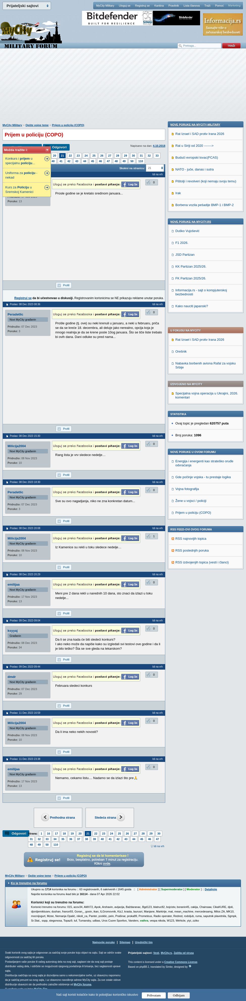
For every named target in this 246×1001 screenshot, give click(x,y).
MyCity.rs (166, 953)
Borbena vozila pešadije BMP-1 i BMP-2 (204, 530)
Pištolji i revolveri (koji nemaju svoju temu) (205, 507)
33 (156, 155)
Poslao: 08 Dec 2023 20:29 (25, 574)
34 (55, 839)
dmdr (12, 677)
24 (86, 155)
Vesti (156, 953)
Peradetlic (15, 314)
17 (56, 833)
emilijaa (14, 584)
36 (70, 839)
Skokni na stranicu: (132, 168)
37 (78, 839)
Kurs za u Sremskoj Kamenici (19, 189)
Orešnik (181, 222)
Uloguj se (124, 5)
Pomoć (219, 5)
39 (94, 839)
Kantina (159, 5)
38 (86, 839)
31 (141, 155)
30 (133, 155)
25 (93, 155)
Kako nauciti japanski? (191, 632)
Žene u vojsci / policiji (190, 372)
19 (72, 833)
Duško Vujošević (187, 556)
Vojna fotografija (187, 360)
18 (64, 833)
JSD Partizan (185, 580)
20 (54, 155)
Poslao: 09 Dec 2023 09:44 (25, 666)
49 (124, 161)
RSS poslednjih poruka (192, 421)
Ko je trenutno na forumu (29, 883)
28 (117, 155)
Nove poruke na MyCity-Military (195, 450)
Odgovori (59, 147)
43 (76, 161)
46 (100, 161)
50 (131, 161)
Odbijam (179, 995)
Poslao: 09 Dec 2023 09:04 (25, 620)
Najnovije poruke (103, 942)
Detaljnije (211, 889)
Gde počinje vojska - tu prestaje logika (203, 348)
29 (125, 155)
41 (61, 161)
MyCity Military (105, 5)
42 (68, 161)
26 (101, 155)
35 (62, 839)
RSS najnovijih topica (190, 410)
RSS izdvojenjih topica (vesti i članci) (202, 433)
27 (109, 155)
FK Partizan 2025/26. (190, 604)
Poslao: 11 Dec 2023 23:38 (25, 759)
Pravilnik (173, 5)
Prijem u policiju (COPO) (68, 125)
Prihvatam (154, 995)
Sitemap (125, 942)
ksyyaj (13, 631)
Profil (66, 285)
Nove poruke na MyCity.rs (190, 547)
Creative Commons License (180, 962)
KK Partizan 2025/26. (190, 592)
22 (70, 155)
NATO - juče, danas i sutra (194, 495)
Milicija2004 (17, 446)
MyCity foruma (82, 984)
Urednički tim (144, 942)
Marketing (234, 5)
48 (116, 161)
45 (92, 161)
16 (48, 833)
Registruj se (142, 5)
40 (53, 161)
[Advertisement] (123, 88)
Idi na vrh (159, 846)
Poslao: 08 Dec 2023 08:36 (25, 304)
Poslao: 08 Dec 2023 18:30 (25, 482)
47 (108, 161)
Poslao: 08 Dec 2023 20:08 (25, 528)
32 (149, 155)
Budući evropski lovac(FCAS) (196, 483)
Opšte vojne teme (37, 125)
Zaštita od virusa (184, 953)
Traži (207, 5)
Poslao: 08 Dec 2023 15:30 (25, 436)
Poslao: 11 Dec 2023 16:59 (25, 712)
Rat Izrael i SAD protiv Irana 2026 (199, 211)
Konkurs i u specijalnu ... (20, 161)
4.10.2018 (159, 145)
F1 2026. (181, 568)
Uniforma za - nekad (21, 175)
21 (62, 155)
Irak (178, 519)
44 (84, 161)
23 (78, 155)
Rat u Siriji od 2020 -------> (194, 471)
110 (140, 161)
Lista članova (191, 5)
